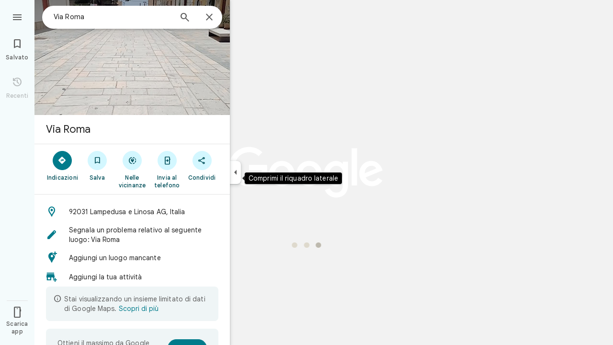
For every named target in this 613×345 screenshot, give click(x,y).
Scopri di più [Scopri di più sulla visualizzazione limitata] (139, 308)
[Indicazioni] (62, 165)
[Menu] (17, 16)
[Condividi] (201, 165)
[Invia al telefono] (166, 169)
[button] (132, 211)
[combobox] (112, 17)
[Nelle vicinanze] (132, 169)
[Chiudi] (209, 18)
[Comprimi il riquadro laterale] (235, 172)
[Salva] (97, 165)
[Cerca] (184, 18)
